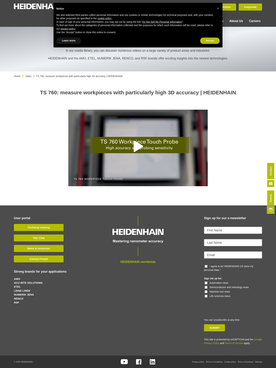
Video (28, 76)
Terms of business (245, 362)
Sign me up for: (213, 278)
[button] (138, 146)
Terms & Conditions (214, 362)
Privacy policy (198, 362)
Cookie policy (230, 362)
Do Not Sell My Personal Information (162, 21)
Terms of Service (234, 343)
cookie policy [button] (104, 18)
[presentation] (228, 305)
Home (17, 76)
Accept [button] (210, 40)
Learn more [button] (68, 40)
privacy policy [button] (68, 28)
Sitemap (258, 362)
